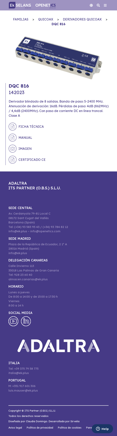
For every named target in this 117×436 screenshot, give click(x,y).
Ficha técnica (31, 127)
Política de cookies (69, 427)
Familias (20, 19)
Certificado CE (32, 160)
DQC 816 (58, 24)
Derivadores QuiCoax (82, 19)
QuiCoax (45, 19)
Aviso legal (15, 427)
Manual (25, 138)
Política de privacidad (40, 427)
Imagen (25, 149)
